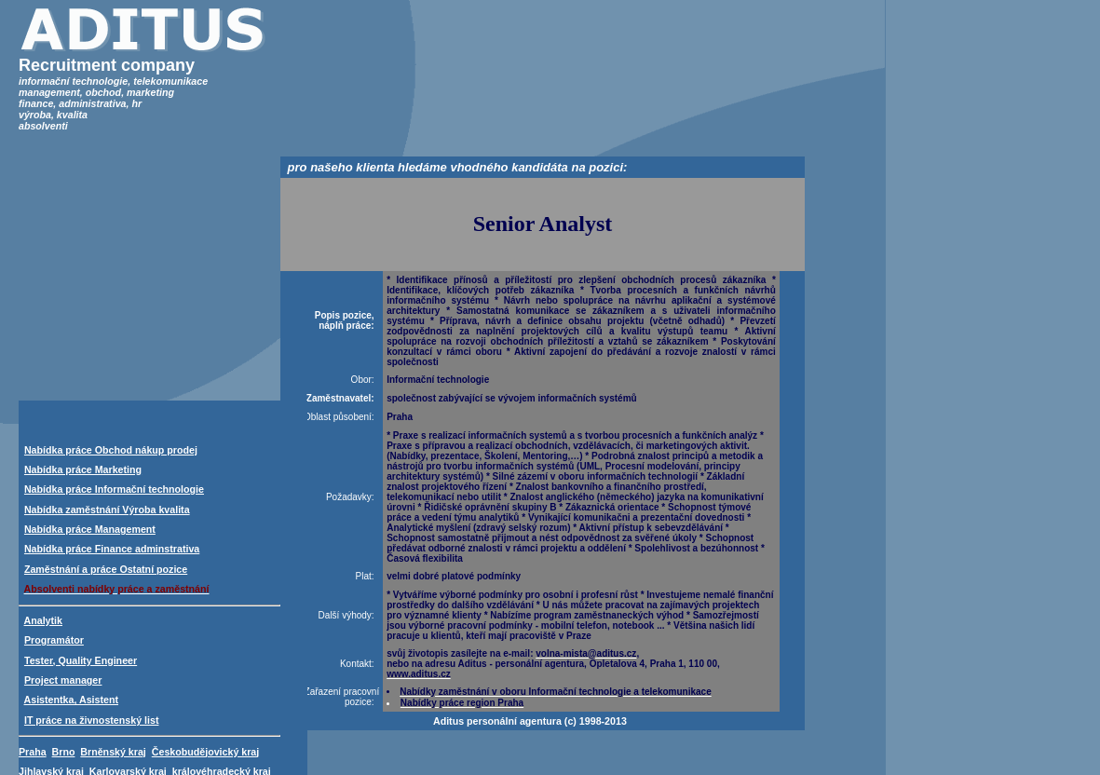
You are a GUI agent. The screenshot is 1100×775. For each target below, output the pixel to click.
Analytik (43, 620)
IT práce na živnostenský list (91, 720)
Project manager (63, 680)
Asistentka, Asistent (71, 699)
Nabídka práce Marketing (83, 469)
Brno (63, 751)
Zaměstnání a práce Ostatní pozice (105, 569)
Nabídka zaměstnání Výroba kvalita (107, 509)
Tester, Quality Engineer (80, 660)
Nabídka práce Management (90, 529)
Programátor (54, 640)
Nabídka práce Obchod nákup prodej (110, 449)
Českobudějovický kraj (206, 751)
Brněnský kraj (113, 751)
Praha (33, 751)
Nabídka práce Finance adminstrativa (111, 548)
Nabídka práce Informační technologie (114, 489)
